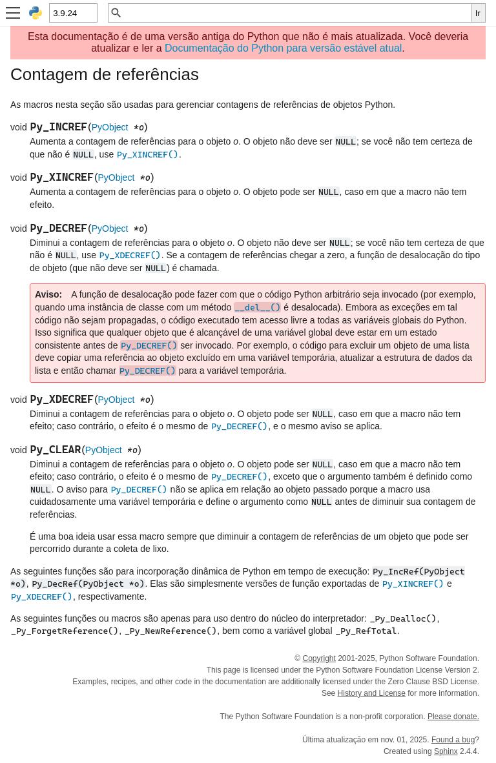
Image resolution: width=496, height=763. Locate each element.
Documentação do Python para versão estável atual (283, 48)
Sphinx (446, 751)
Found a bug (453, 739)
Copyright (318, 658)
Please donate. (453, 716)
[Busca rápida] (297, 13)
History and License (372, 693)
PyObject (110, 127)
